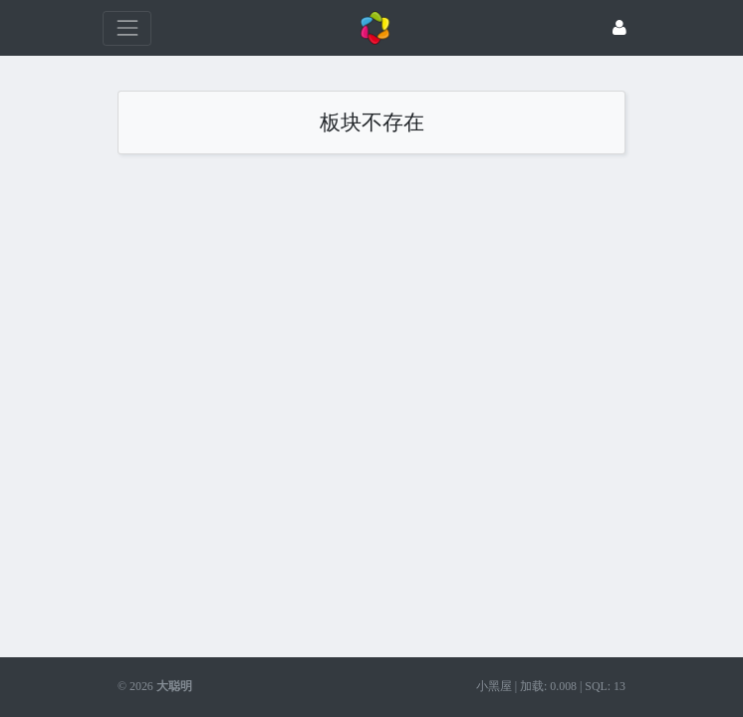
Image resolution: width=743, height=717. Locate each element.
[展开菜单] (127, 28)
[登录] (619, 28)
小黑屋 (494, 686)
